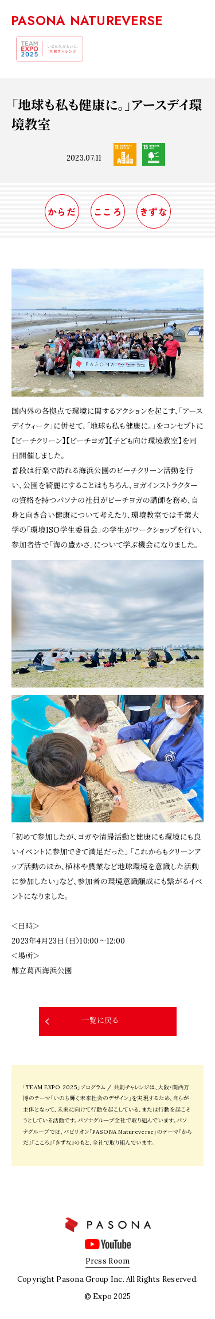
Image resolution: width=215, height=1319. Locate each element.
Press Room (107, 1261)
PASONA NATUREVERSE (87, 20)
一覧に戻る (99, 1020)
